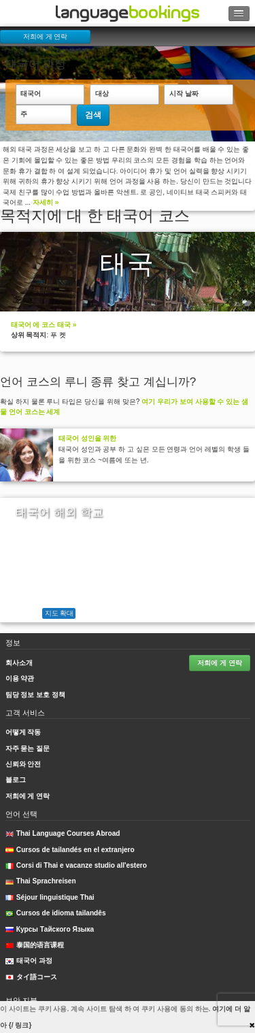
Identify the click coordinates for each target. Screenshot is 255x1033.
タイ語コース (31, 977)
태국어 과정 (28, 960)
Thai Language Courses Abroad (62, 833)
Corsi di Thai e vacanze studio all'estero (76, 865)
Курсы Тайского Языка (50, 929)
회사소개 (19, 662)
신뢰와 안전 (23, 764)
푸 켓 (58, 335)
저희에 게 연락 (45, 36)
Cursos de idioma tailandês (55, 913)
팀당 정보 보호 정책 (35, 694)
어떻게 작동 (23, 732)
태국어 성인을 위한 (87, 438)
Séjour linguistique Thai (50, 897)
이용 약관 (20, 678)
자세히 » (45, 202)
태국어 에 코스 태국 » (44, 324)
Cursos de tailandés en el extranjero (70, 849)
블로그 (15, 779)
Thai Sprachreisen (40, 881)
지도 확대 (59, 613)
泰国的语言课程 (34, 945)
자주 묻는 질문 (27, 748)
